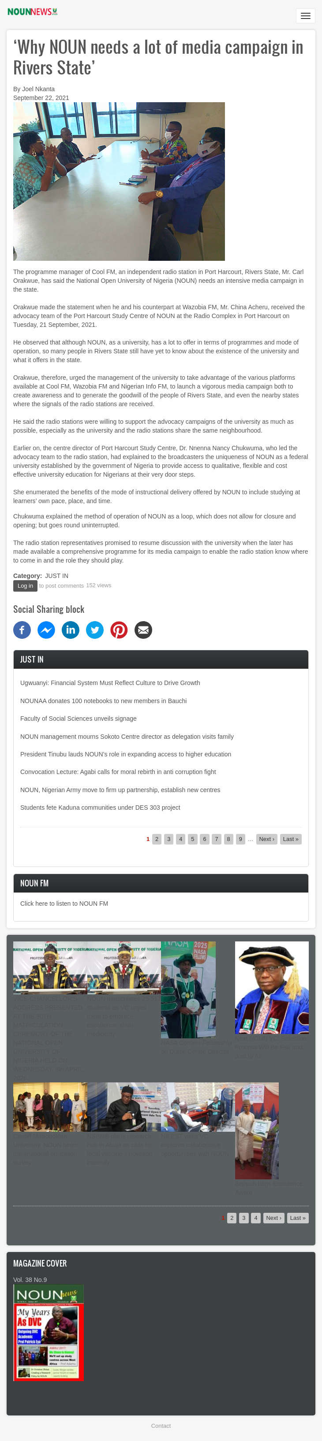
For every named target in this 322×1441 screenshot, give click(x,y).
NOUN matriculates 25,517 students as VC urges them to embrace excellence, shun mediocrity (124, 1016)
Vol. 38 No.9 (30, 1279)
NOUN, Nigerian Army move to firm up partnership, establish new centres (120, 789)
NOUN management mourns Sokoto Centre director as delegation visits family (127, 736)
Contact (161, 1425)
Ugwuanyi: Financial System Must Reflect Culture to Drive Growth (110, 682)
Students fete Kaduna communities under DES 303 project (100, 807)
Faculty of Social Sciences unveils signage (78, 718)
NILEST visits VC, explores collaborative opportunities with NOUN (195, 1145)
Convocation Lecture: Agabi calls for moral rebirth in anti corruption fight (118, 771)
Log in (25, 585)
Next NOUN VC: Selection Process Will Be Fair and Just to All (271, 1047)
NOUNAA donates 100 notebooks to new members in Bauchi (103, 700)
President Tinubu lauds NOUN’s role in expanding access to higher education (125, 754)
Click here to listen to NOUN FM (64, 903)
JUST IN (56, 575)
